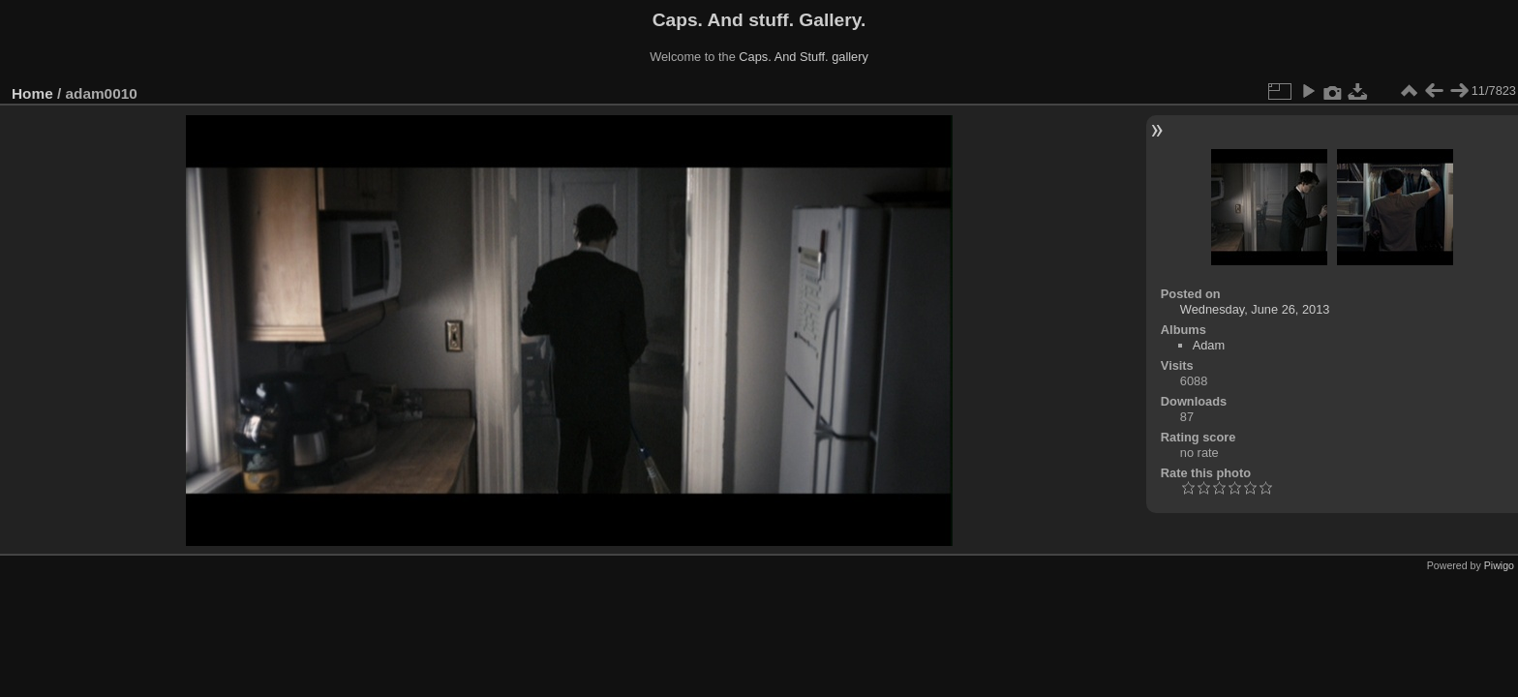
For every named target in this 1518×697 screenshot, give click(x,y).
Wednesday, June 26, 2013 (1255, 309)
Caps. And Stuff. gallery (803, 56)
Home (32, 93)
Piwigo (1499, 565)
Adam (1209, 345)
